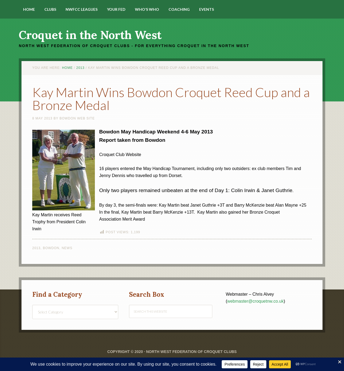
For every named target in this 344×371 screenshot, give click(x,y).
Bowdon (51, 248)
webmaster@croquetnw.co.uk (255, 301)
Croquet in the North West (90, 35)
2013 (36, 248)
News (67, 248)
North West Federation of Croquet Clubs (191, 351)
